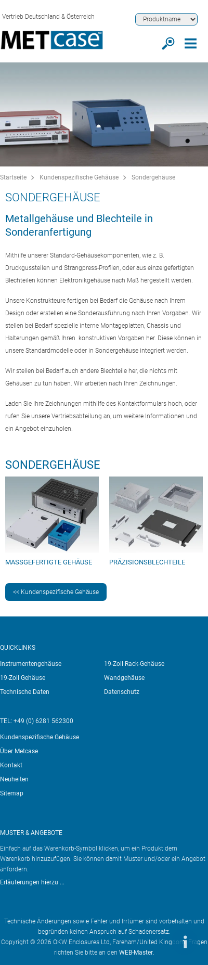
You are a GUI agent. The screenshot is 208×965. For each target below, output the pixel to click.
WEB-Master (136, 952)
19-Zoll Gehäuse (22, 677)
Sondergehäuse (153, 177)
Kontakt (11, 765)
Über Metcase (19, 751)
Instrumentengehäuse (30, 663)
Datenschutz (121, 692)
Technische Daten (24, 692)
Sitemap (11, 793)
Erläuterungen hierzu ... (32, 882)
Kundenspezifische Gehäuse (79, 177)
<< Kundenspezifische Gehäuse (56, 592)
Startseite (13, 177)
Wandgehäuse (124, 677)
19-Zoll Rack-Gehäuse (134, 663)
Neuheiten (14, 779)
